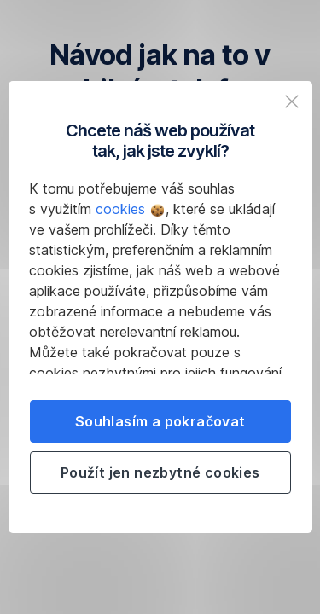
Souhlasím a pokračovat (160, 421)
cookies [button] (130, 208)
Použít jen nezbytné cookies (160, 472)
